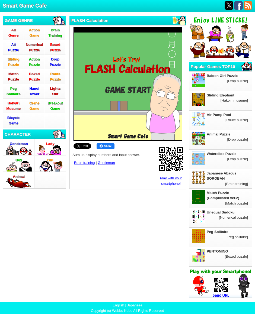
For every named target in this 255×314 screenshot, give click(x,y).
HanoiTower (34, 91)
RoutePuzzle (55, 76)
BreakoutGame (55, 106)
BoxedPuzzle (34, 76)
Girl (50, 160)
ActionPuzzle (34, 62)
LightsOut (55, 91)
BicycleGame (13, 120)
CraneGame (34, 106)
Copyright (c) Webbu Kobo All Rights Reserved (127, 311)
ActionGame (34, 32)
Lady (50, 144)
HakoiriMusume (13, 106)
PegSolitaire (13, 91)
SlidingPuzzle (13, 62)
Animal (18, 176)
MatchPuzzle (13, 76)
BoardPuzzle (55, 47)
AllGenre (13, 32)
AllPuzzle (13, 47)
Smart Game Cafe (25, 6)
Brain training (84, 163)
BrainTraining (55, 32)
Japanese (134, 305)
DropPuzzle (55, 62)
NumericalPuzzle (34, 47)
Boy (18, 160)
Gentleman (18, 144)
